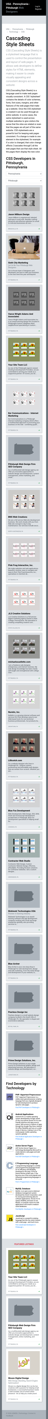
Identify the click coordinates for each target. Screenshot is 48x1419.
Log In (37, 6)
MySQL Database (22, 1189)
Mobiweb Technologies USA (22, 911)
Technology (13, 32)
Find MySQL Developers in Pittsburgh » (28, 1209)
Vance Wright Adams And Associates (20, 315)
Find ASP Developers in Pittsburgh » (27, 1156)
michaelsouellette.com (19, 662)
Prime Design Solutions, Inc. (22, 1060)
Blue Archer (14, 963)
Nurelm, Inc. (14, 712)
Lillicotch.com (15, 760)
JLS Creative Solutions (19, 613)
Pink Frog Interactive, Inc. (20, 565)
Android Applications (24, 1114)
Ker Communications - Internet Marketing (23, 414)
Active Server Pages (24, 1146)
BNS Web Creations (17, 517)
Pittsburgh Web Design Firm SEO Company (22, 465)
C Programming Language (26, 1163)
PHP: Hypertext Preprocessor (28, 1095)
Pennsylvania (21, 3)
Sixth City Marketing (18, 262)
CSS (23, 32)
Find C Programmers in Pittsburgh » (27, 1182)
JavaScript (20, 1216)
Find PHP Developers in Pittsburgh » (27, 1107)
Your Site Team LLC (17, 365)
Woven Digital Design (18, 1378)
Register (38, 9)
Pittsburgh (30, 29)
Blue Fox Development (19, 810)
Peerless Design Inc (18, 1012)
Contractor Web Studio (19, 861)
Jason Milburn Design (18, 214)
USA (9, 3)
